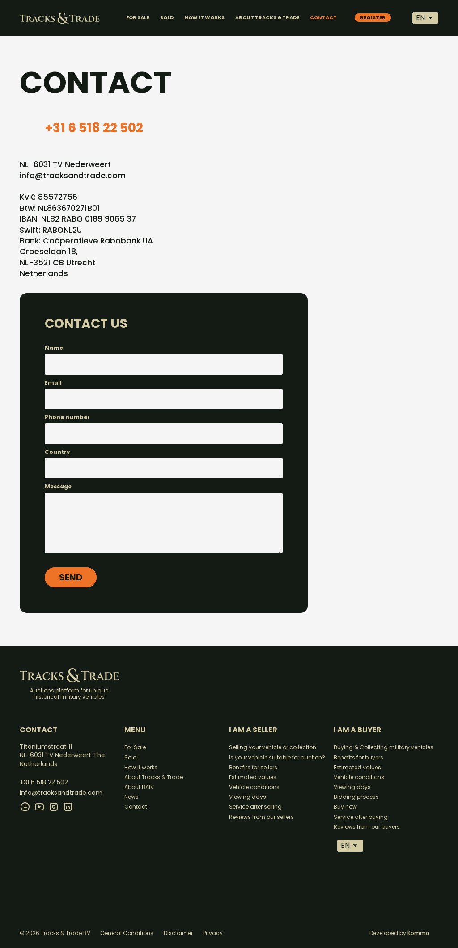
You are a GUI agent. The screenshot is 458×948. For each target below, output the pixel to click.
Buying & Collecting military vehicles (383, 747)
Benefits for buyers (358, 757)
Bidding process (356, 797)
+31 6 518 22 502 (94, 128)
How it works (140, 767)
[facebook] (25, 806)
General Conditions (126, 933)
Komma (418, 933)
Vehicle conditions (254, 787)
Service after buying (361, 817)
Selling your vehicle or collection (272, 747)
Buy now (345, 806)
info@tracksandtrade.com (73, 175)
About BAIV (139, 787)
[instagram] (53, 806)
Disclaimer (178, 933)
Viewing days (247, 797)
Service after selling (255, 806)
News (131, 797)
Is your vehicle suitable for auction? (277, 757)
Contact (135, 806)
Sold (130, 757)
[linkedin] (68, 806)
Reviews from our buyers (367, 827)
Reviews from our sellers (261, 817)
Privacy (213, 933)
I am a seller (253, 730)
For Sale (135, 747)
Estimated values (252, 777)
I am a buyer (358, 730)
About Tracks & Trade (153, 777)
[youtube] (39, 806)
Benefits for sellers (253, 767)
